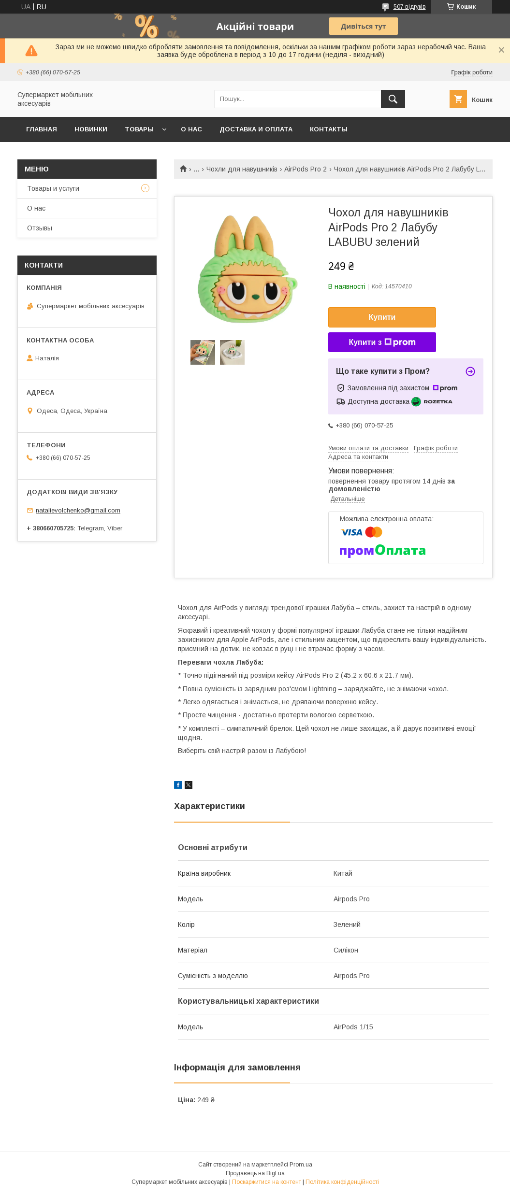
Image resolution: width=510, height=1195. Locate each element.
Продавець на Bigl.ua (255, 1173)
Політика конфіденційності (342, 1182)
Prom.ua (301, 1164)
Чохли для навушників (241, 169)
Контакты (329, 129)
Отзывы (39, 228)
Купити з (382, 342)
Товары (139, 129)
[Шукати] (393, 99)
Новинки (90, 129)
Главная (41, 129)
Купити (382, 317)
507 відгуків (409, 6)
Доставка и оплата (255, 129)
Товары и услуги (53, 188)
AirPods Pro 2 (305, 169)
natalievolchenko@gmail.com (78, 510)
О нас (191, 129)
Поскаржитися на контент (266, 1182)
